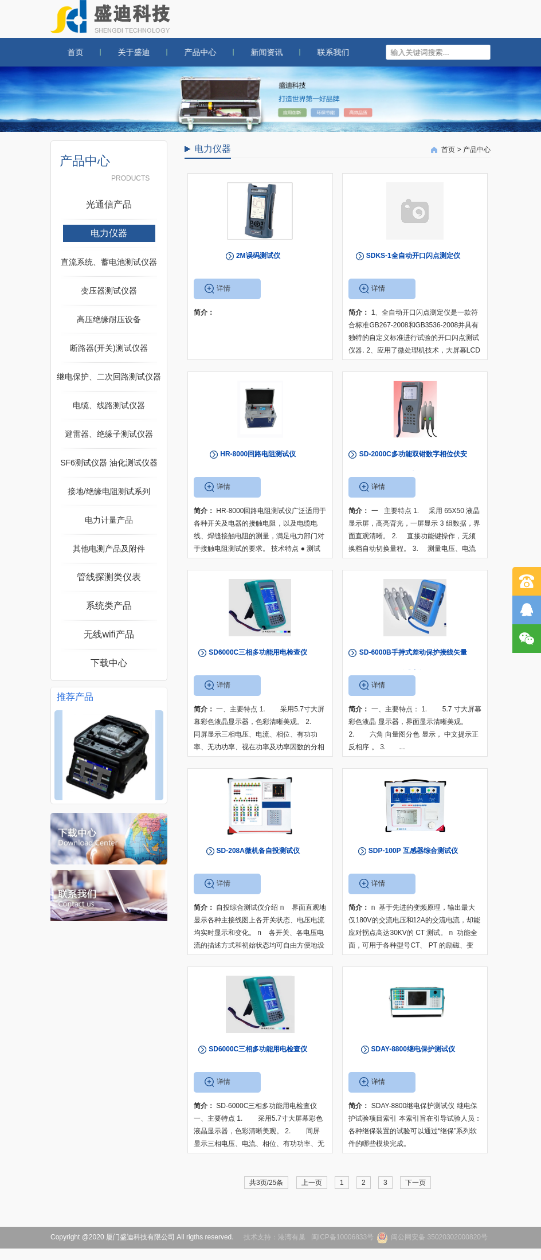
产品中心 (193, 52)
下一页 (415, 1183)
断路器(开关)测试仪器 (108, 348)
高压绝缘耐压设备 (109, 319)
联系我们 (325, 52)
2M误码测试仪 (258, 256)
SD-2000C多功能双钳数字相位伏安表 (413, 464)
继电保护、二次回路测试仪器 (109, 376)
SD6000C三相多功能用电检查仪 (258, 652)
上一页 (311, 1183)
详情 (223, 288)
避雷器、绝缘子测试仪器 (109, 434)
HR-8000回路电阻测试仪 (258, 454)
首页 (68, 52)
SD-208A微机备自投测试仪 (258, 851)
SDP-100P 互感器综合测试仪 (413, 851)
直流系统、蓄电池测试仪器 (109, 262)
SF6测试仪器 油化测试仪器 (109, 462)
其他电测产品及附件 (109, 548)
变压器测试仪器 (109, 290)
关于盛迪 (126, 52)
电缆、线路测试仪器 (109, 405)
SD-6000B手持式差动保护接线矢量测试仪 (413, 662)
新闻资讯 (259, 52)
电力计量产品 (109, 520)
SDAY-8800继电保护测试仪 (413, 1049)
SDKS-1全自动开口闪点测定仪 (413, 256)
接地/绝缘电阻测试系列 (109, 491)
